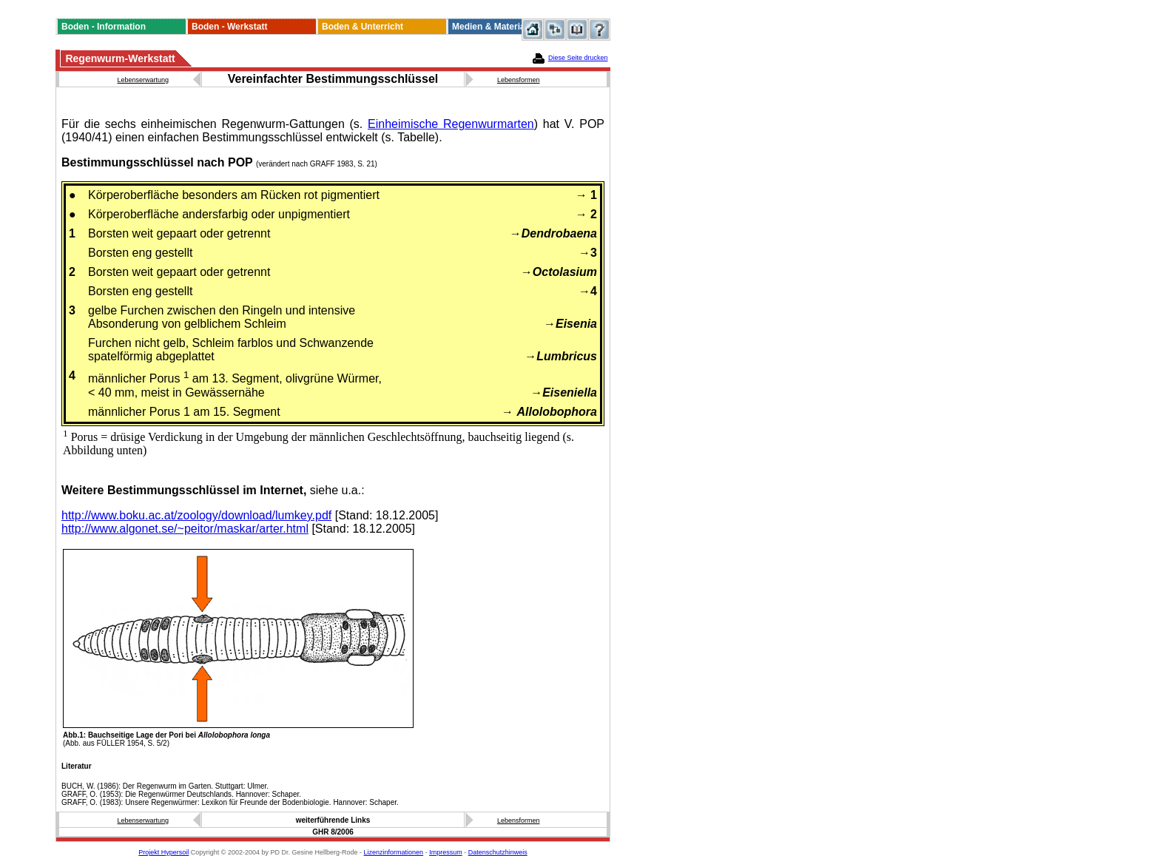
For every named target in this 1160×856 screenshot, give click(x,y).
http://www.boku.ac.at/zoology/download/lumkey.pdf (196, 515)
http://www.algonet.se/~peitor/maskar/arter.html (184, 528)
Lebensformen (518, 80)
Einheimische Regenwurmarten (451, 124)
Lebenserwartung (143, 80)
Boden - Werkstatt (229, 26)
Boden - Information (103, 26)
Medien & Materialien (496, 26)
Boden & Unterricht (362, 26)
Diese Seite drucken (578, 57)
